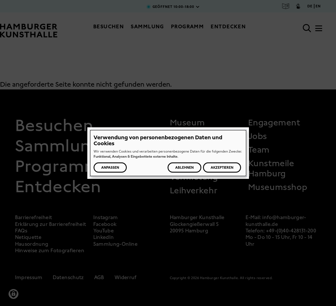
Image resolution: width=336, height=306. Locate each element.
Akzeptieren (222, 167)
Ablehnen (184, 167)
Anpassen (110, 167)
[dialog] (168, 153)
